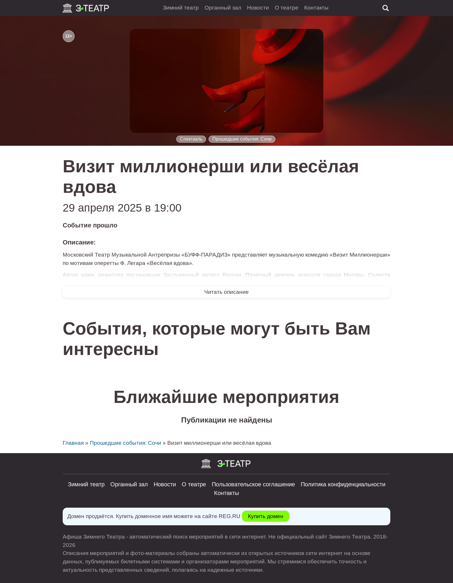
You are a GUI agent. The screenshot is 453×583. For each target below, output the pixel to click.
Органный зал (223, 8)
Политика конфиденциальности (343, 484)
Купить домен (265, 516)
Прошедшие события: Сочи (242, 139)
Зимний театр (181, 8)
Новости (258, 8)
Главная (73, 443)
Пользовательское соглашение (253, 484)
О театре (286, 8)
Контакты (316, 8)
